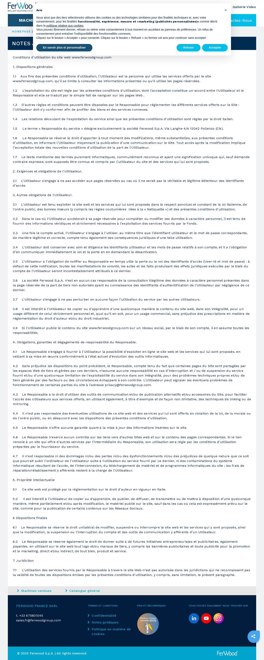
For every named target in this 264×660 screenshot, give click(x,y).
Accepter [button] (215, 47)
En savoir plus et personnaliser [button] (64, 47)
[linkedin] (194, 618)
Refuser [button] (188, 47)
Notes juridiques (103, 622)
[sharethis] (253, 636)
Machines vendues (34, 591)
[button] (225, 10)
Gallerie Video (244, 7)
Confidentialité (102, 615)
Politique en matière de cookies (109, 631)
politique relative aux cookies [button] (64, 25)
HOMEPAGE (21, 31)
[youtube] (206, 618)
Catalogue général (82, 591)
